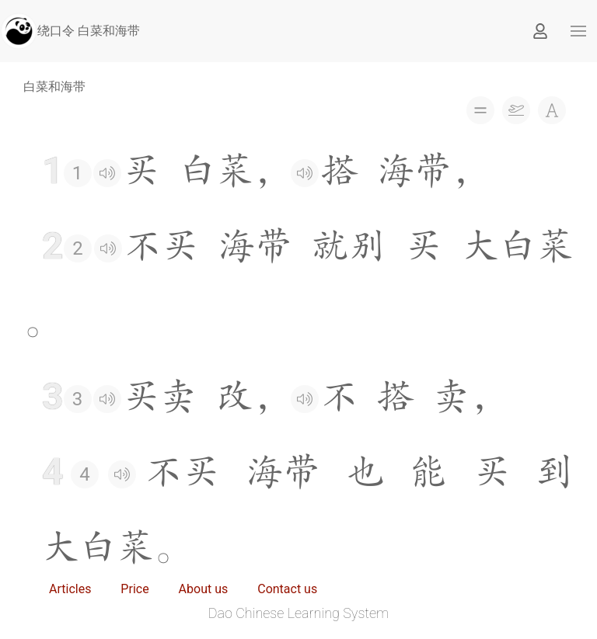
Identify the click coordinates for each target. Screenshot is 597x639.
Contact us (287, 589)
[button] (578, 31)
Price (134, 589)
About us (204, 589)
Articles (70, 589)
